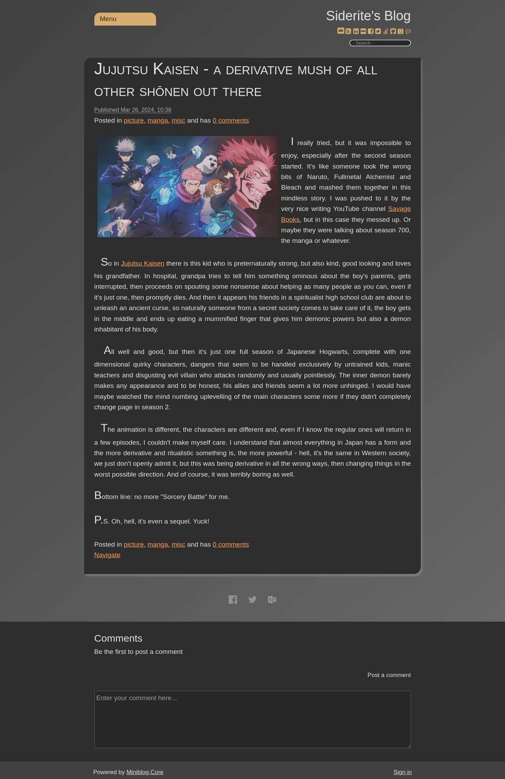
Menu (108, 18)
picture (134, 120)
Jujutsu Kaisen (142, 263)
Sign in (402, 772)
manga (158, 120)
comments (231, 120)
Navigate (107, 555)
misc (178, 120)
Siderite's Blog (368, 15)
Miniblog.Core (145, 772)
